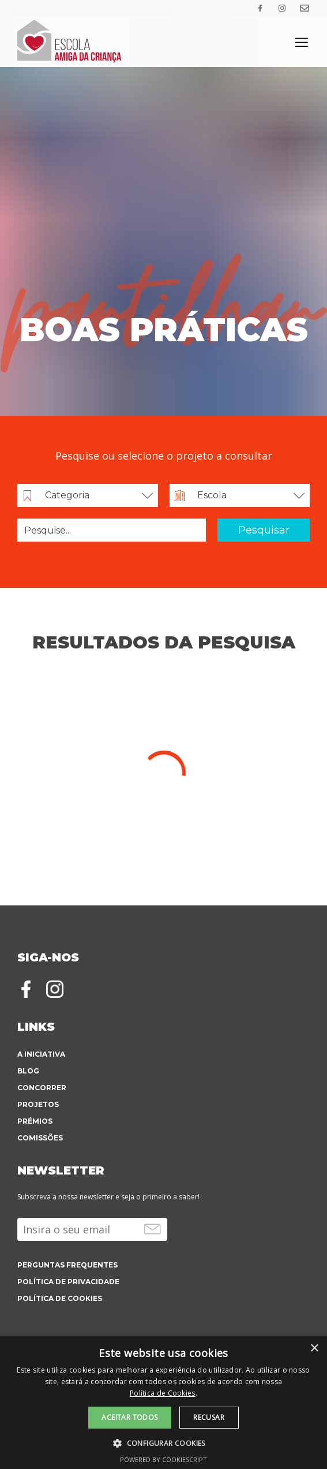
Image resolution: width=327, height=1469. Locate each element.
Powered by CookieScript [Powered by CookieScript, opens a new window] (163, 1459)
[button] (163, 1442)
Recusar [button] (208, 1417)
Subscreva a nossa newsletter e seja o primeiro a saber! (108, 1197)
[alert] (163, 1402)
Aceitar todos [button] (129, 1417)
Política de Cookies (163, 1393)
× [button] (314, 1348)
